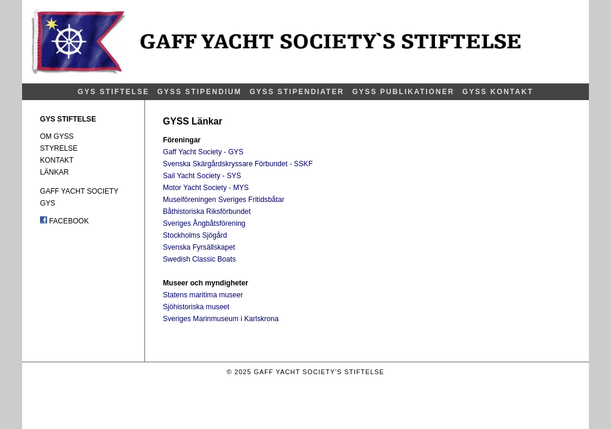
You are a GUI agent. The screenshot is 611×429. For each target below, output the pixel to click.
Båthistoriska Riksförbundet (207, 211)
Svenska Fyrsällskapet (199, 247)
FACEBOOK (64, 221)
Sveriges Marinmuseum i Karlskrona (221, 319)
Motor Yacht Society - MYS (206, 188)
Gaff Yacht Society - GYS (203, 152)
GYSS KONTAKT (497, 92)
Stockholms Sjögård (195, 235)
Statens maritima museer (203, 295)
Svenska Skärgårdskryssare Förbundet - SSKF (238, 164)
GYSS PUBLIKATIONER (403, 92)
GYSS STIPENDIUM (199, 92)
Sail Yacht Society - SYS (202, 176)
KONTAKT (56, 160)
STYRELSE (59, 148)
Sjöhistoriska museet (196, 307)
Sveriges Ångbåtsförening (204, 223)
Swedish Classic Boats (199, 259)
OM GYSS (56, 136)
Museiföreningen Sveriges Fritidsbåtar (223, 199)
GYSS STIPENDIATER (296, 92)
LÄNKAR (54, 172)
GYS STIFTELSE (113, 92)
